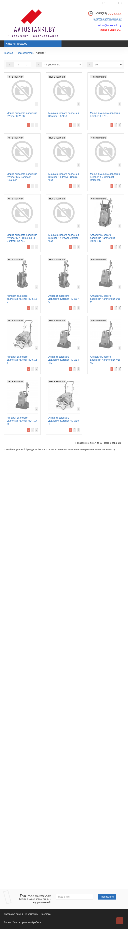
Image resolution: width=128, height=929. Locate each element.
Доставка (45, 914)
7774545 (109, 14)
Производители (24, 53)
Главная (8, 53)
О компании (31, 914)
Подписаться (107, 896)
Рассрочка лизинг (13, 914)
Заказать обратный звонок (107, 19)
